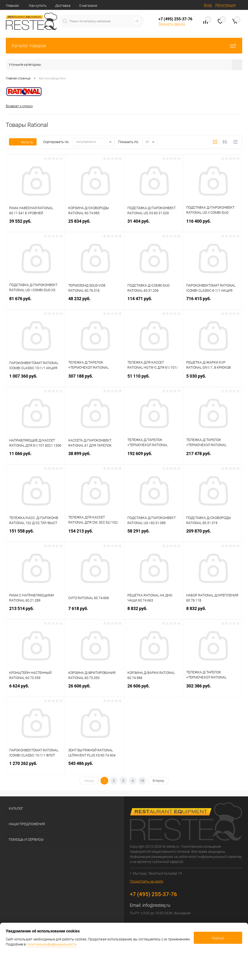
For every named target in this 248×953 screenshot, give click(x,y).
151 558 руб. (35, 533)
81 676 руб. (35, 301)
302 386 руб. (212, 688)
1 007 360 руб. (35, 379)
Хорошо (218, 938)
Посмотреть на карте (146, 881)
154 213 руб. (94, 533)
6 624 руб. (35, 688)
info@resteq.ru (156, 905)
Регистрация (225, 5)
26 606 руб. (94, 688)
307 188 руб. (94, 379)
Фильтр (23, 142)
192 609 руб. (153, 456)
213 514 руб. (35, 611)
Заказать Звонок (171, 24)
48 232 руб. (94, 301)
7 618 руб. (94, 611)
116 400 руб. (212, 224)
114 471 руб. (153, 301)
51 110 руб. (153, 379)
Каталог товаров (124, 45)
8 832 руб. (153, 611)
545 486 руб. (94, 766)
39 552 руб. (35, 224)
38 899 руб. (94, 456)
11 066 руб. (35, 456)
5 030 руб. (212, 379)
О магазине (88, 6)
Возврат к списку (19, 106)
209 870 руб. (212, 533)
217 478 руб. (212, 456)
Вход (208, 5)
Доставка (62, 6)
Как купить (37, 6)
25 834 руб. (94, 224)
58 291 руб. (153, 533)
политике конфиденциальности (52, 944)
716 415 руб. (212, 301)
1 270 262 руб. (35, 766)
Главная (12, 6)
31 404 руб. (153, 224)
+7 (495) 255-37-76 (175, 19)
